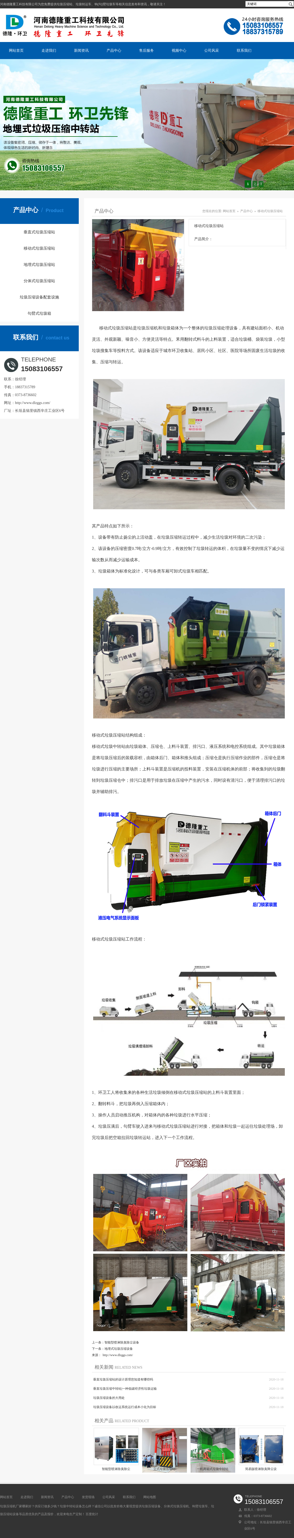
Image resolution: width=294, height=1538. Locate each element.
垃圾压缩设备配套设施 (39, 297)
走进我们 (48, 50)
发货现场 (88, 1497)
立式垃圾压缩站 (164, 1469)
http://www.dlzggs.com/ (32, 403)
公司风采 (211, 50)
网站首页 (16, 50)
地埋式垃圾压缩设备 (118, 1349)
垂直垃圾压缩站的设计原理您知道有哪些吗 (123, 1379)
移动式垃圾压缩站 (39, 248)
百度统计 (92, 1514)
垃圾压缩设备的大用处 (109, 1398)
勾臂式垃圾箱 (39, 313)
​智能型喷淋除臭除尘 (116, 1469)
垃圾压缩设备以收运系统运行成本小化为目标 (124, 1407)
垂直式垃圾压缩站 (39, 232)
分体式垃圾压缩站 (39, 281)
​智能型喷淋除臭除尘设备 (121, 1342)
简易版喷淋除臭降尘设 (261, 1469)
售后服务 (146, 50)
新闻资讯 (81, 50)
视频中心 (179, 50)
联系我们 (244, 50)
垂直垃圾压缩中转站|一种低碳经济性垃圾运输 (125, 1388)
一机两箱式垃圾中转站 (212, 1469)
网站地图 (149, 1497)
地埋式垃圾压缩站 (39, 265)
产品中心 (114, 50)
